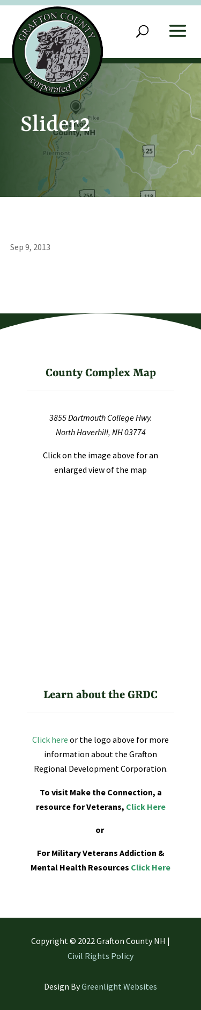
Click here (50, 739)
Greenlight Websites (119, 986)
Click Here (146, 806)
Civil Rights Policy (100, 955)
